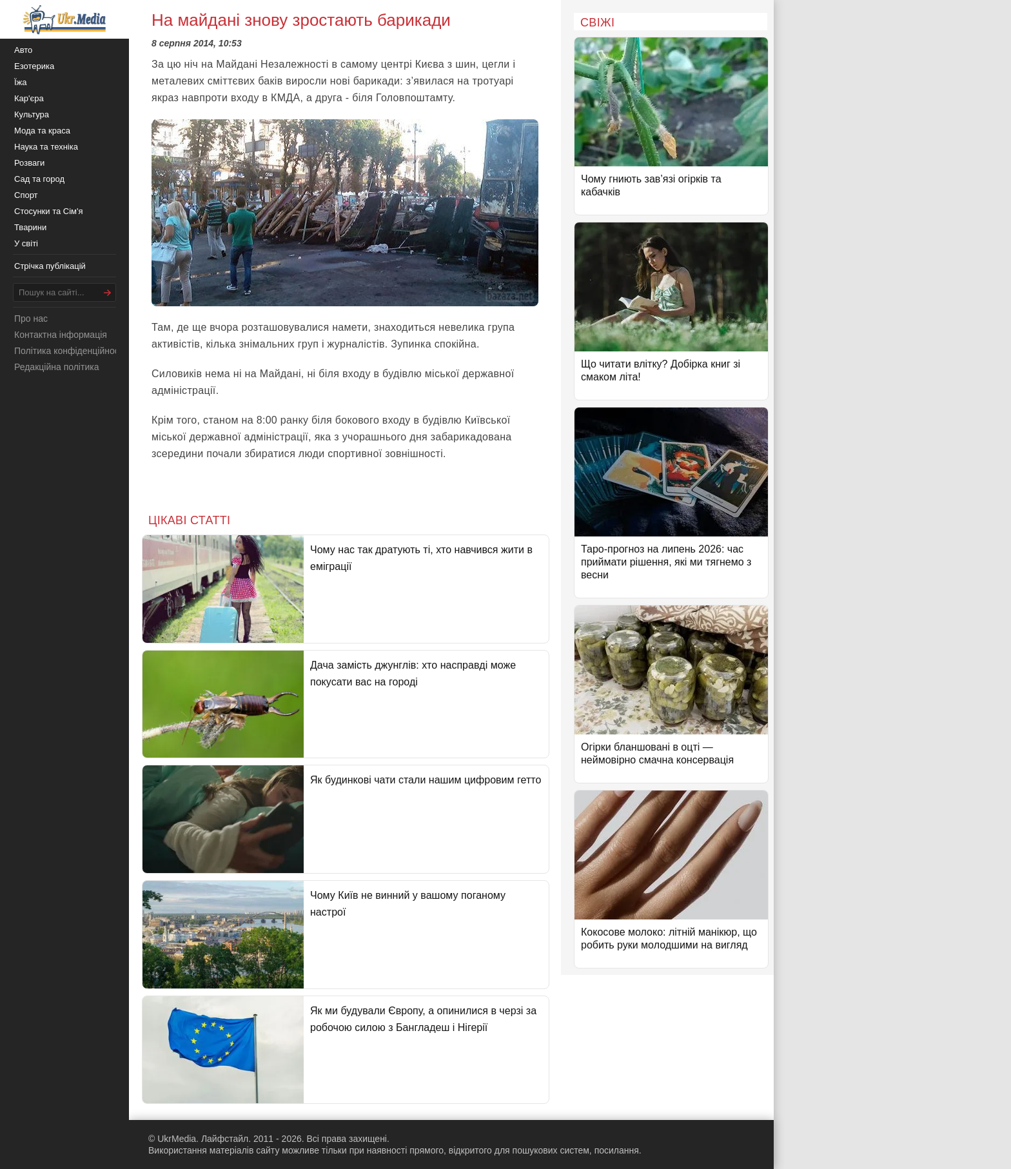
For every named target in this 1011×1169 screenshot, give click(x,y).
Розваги (29, 163)
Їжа (20, 82)
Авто (23, 50)
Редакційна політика (56, 367)
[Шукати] (107, 292)
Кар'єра (29, 98)
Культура (31, 114)
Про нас (31, 318)
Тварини (30, 227)
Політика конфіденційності (69, 351)
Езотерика (34, 66)
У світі (26, 243)
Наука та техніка (46, 147)
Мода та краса (42, 130)
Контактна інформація (60, 334)
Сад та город (39, 179)
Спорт (26, 195)
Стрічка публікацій (50, 266)
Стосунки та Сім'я (48, 211)
